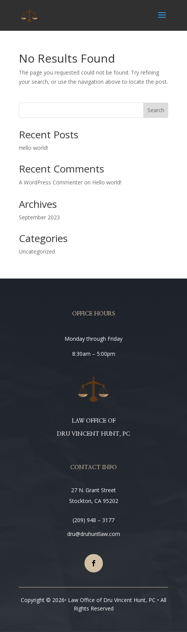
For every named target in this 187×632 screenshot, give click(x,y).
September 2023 (39, 217)
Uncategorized (37, 251)
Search (155, 110)
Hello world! (33, 147)
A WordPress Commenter (51, 182)
